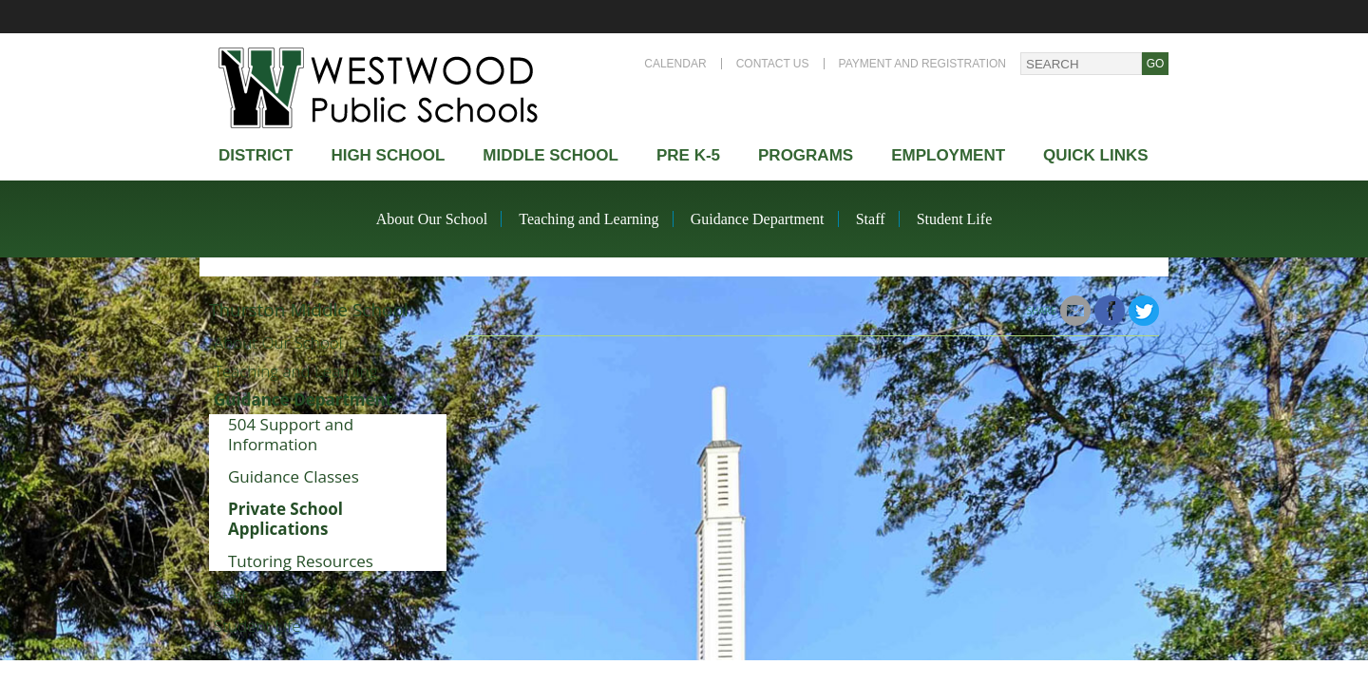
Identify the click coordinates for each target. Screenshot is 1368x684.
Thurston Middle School (308, 309)
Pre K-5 (688, 155)
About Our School (431, 219)
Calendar (675, 63)
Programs (805, 155)
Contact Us (772, 63)
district (255, 155)
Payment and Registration (922, 63)
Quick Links (1096, 155)
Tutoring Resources (300, 561)
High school (388, 155)
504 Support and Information (290, 434)
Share (1041, 310)
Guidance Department (758, 219)
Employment (948, 155)
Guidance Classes (293, 476)
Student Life (955, 219)
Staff (870, 219)
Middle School (550, 155)
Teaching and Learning (588, 219)
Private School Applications (285, 519)
